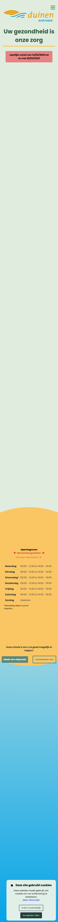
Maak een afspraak (15, 659)
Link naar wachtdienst (29, 557)
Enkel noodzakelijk (31, 907)
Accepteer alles (31, 915)
